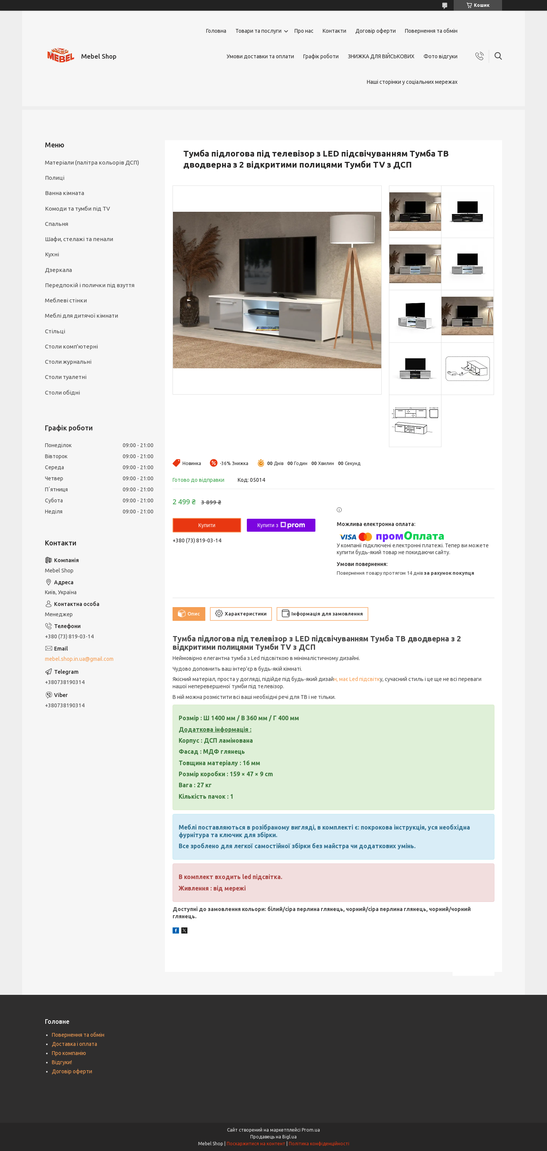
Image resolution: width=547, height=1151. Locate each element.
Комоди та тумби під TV (77, 208)
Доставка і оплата (74, 1044)
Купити (207, 525)
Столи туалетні (65, 377)
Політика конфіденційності (319, 1143)
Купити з (281, 525)
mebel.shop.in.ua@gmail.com (79, 659)
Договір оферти (375, 31)
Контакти (334, 31)
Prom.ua (311, 1129)
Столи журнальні (68, 361)
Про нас (303, 31)
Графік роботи (321, 56)
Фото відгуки (440, 56)
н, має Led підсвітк (357, 679)
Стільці (55, 331)
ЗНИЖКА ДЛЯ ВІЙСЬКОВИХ (381, 56)
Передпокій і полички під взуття (89, 285)
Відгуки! (62, 1062)
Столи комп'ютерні (71, 346)
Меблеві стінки (66, 300)
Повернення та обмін (431, 31)
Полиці (54, 177)
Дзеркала (58, 270)
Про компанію (69, 1053)
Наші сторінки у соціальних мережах (412, 82)
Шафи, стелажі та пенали (79, 239)
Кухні (52, 254)
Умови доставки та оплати (260, 56)
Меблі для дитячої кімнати (81, 315)
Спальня (56, 224)
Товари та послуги (258, 31)
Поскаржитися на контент (256, 1143)
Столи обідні (62, 392)
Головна (216, 31)
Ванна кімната (64, 193)
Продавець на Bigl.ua (273, 1136)
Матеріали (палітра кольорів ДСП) (92, 162)
